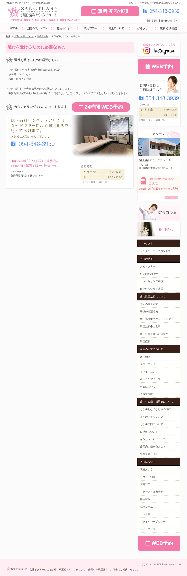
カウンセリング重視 (151, 281)
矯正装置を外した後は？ (154, 333)
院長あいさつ (147, 469)
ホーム (14, 29)
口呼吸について (149, 431)
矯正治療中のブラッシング (155, 319)
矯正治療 (145, 356)
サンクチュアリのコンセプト (156, 251)
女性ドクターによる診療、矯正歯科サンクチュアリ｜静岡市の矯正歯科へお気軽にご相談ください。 (85, 569)
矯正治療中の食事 (150, 326)
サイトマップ (147, 529)
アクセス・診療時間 (151, 491)
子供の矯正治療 (149, 311)
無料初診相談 (168, 29)
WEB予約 (159, 66)
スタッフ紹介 (147, 476)
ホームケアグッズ (150, 379)
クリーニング (147, 364)
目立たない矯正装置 (151, 288)
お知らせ (142, 29)
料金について (147, 386)
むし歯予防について (151, 424)
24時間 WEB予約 (101, 107)
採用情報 (145, 499)
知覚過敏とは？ (149, 454)
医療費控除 (146, 394)
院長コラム (146, 506)
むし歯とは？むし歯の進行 (155, 409)
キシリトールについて (153, 439)
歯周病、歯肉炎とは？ (153, 446)
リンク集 (145, 514)
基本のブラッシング (151, 416)
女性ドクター (147, 266)
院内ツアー (146, 484)
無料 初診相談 (109, 11)
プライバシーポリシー (153, 521)
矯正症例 (145, 341)
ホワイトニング (149, 371)
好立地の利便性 (149, 273)
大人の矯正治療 (149, 304)
